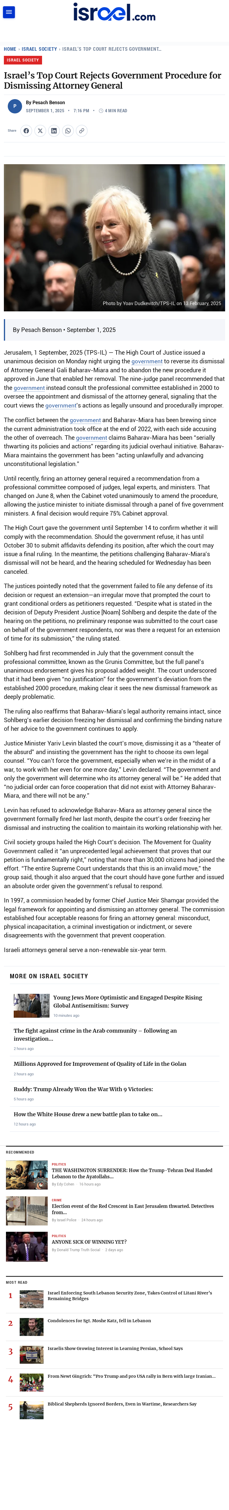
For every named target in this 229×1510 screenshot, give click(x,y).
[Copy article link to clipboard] (82, 131)
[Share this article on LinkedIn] (54, 131)
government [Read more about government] (147, 361)
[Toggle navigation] (9, 12)
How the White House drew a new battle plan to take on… (88, 1113)
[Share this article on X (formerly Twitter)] (40, 131)
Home (10, 49)
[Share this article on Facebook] (26, 131)
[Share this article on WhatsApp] (68, 131)
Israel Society (40, 49)
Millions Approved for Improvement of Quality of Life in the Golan (100, 1063)
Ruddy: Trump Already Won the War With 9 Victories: (83, 1088)
